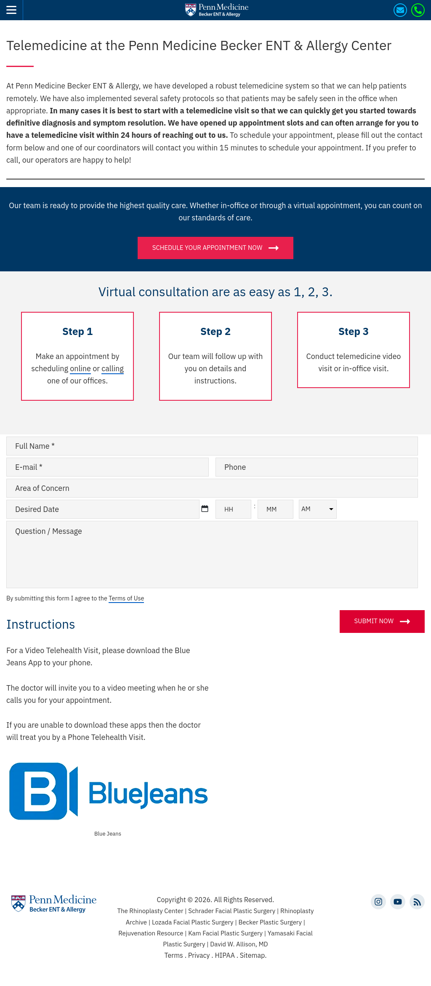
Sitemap (252, 955)
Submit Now (374, 621)
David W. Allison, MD (239, 944)
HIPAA (224, 955)
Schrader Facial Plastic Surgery (232, 911)
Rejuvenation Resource (151, 933)
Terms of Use (126, 598)
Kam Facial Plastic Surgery (225, 933)
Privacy (200, 955)
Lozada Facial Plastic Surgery (193, 922)
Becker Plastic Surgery (270, 922)
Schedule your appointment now (207, 247)
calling (112, 368)
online (80, 368)
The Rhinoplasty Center (151, 911)
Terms (173, 955)
